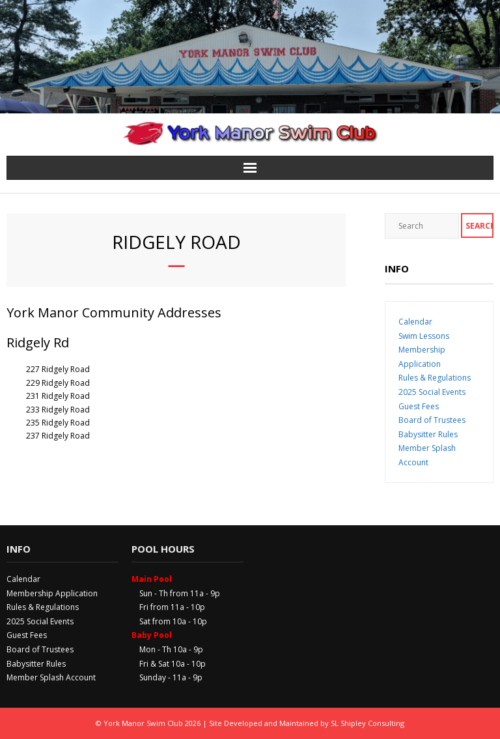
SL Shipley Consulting (367, 723)
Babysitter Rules (428, 434)
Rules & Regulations (434, 377)
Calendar (415, 321)
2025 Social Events (431, 392)
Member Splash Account (51, 677)
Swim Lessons (423, 335)
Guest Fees (418, 406)
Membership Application (52, 593)
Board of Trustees (431, 420)
